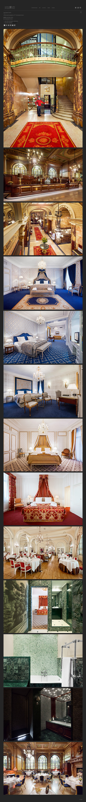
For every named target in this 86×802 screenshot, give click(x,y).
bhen (82, 799)
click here (16, 21)
